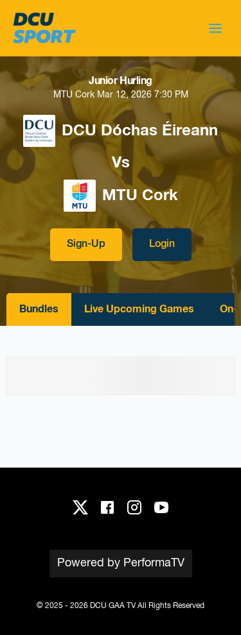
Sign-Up (86, 244)
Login (162, 244)
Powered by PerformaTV (120, 563)
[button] (215, 28)
